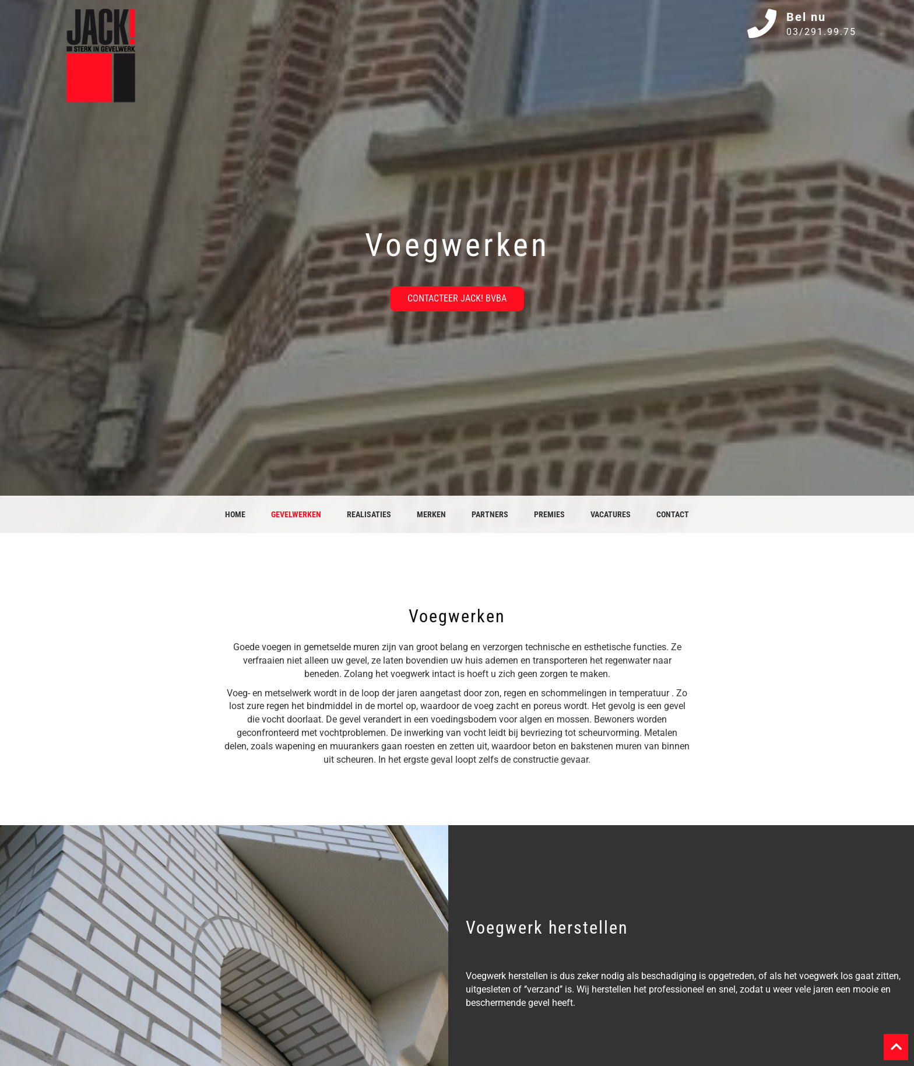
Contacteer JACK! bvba (457, 298)
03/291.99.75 (821, 31)
